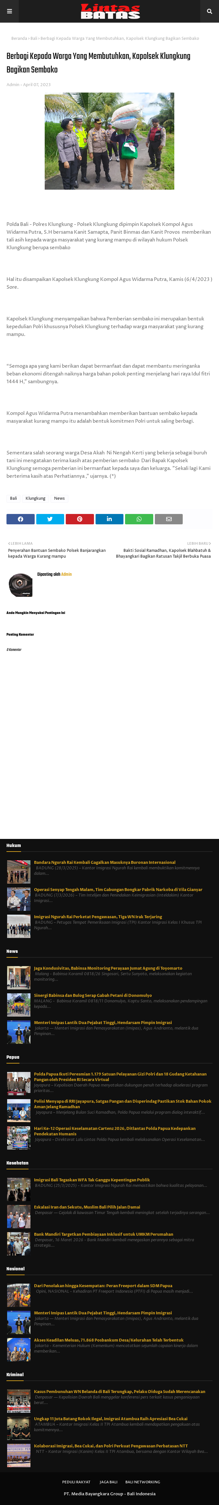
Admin (12, 85)
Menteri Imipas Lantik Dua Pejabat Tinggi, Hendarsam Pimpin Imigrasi (103, 1022)
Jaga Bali (109, 1482)
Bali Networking (142, 1482)
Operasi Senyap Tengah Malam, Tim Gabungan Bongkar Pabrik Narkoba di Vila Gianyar (118, 889)
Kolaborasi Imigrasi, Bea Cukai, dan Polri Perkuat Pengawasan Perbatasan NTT (111, 1446)
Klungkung (35, 498)
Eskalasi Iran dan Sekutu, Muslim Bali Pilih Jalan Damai (87, 1207)
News (59, 498)
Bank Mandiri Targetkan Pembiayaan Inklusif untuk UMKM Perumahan (103, 1234)
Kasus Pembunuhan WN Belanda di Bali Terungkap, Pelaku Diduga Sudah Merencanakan (119, 1391)
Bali (33, 38)
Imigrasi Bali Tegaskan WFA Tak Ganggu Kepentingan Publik (92, 1180)
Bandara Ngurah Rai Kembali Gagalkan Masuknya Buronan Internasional (105, 862)
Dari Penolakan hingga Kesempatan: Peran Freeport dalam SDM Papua (103, 1285)
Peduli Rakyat (76, 1482)
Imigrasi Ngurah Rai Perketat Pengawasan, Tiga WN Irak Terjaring (98, 917)
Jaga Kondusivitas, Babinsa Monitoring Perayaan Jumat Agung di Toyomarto (108, 968)
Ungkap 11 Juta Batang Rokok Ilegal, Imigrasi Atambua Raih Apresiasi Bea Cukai (111, 1418)
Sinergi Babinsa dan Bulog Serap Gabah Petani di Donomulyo (93, 995)
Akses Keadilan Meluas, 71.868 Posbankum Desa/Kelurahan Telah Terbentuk (109, 1340)
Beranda (19, 38)
